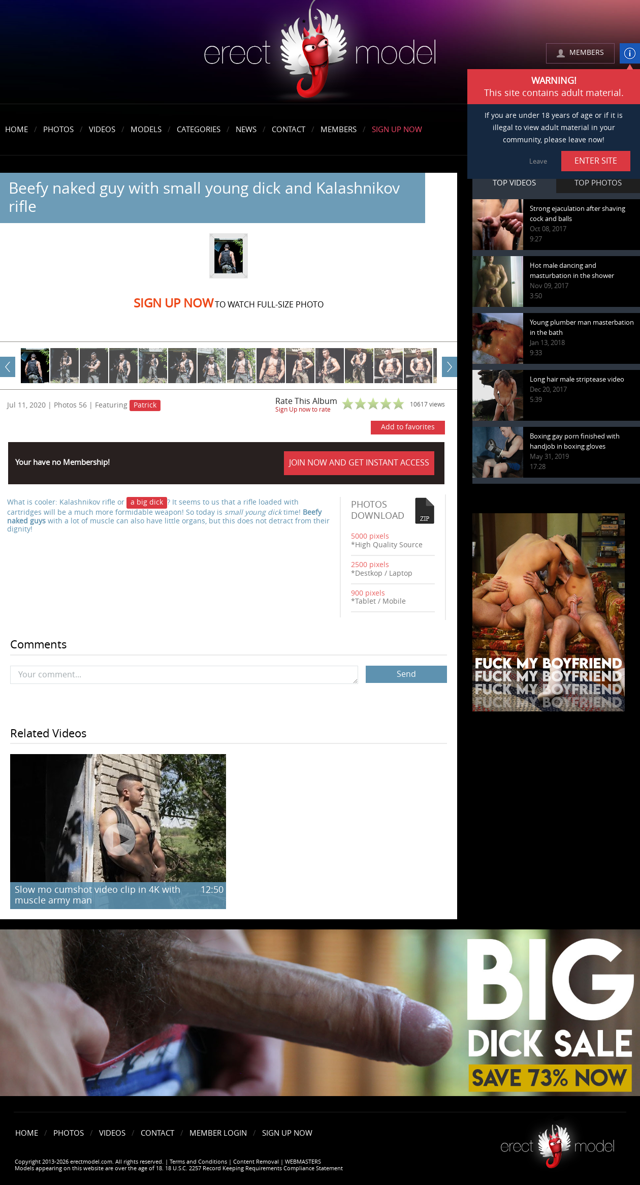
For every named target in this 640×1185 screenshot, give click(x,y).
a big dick (147, 502)
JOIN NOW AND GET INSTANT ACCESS (359, 462)
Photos (58, 129)
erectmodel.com (320, 52)
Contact (288, 129)
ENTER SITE (595, 161)
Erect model (557, 1142)
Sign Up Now (397, 129)
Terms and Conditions (198, 1162)
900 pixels (368, 593)
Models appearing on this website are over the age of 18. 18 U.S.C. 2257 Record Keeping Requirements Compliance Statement (179, 1168)
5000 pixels (370, 536)
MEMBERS (586, 52)
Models (146, 129)
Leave (538, 161)
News (246, 129)
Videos (102, 129)
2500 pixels (370, 564)
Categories (198, 129)
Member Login (218, 1133)
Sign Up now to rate (303, 409)
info (630, 53)
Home (16, 129)
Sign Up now (173, 303)
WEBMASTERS (303, 1162)
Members (339, 129)
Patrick (145, 405)
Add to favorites (408, 427)
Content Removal (256, 1162)
